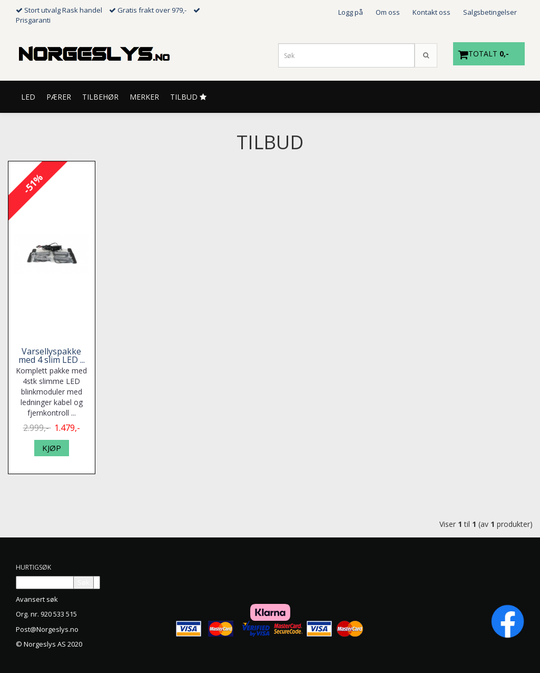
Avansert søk (37, 599)
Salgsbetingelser (490, 12)
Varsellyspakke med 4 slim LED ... (51, 355)
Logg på (350, 12)
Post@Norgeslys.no (47, 629)
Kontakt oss (431, 12)
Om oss (388, 12)
